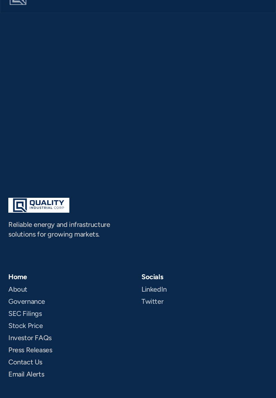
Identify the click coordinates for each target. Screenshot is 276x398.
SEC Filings (25, 313)
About (17, 289)
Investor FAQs (30, 338)
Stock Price (25, 325)
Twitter (152, 301)
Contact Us (25, 362)
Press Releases (30, 350)
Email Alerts (26, 374)
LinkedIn (154, 289)
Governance (26, 301)
